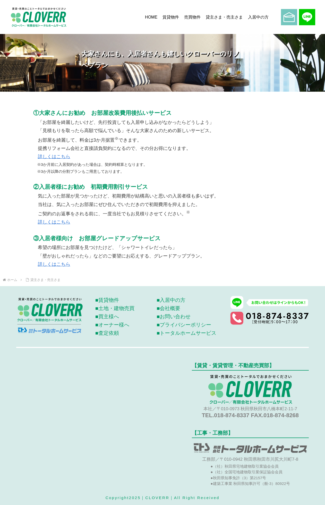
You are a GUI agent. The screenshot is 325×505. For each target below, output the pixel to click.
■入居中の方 (171, 300)
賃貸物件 (170, 17)
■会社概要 (168, 308)
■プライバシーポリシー (184, 325)
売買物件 (192, 17)
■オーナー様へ (112, 325)
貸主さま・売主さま (224, 17)
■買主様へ (107, 316)
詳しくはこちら (54, 156)
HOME (151, 17)
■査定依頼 (107, 333)
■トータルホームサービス (186, 333)
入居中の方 (258, 17)
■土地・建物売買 (114, 308)
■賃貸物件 (107, 300)
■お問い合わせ (174, 316)
